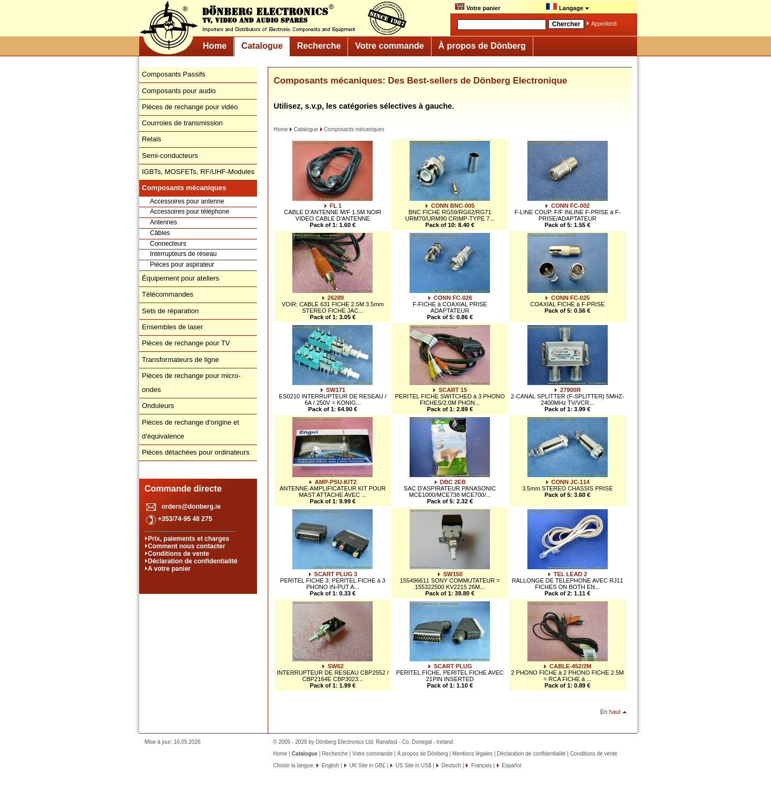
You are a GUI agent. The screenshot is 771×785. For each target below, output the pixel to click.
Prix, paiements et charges (188, 538)
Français (481, 765)
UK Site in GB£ (367, 765)
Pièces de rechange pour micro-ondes (191, 383)
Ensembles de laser (172, 327)
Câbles (160, 233)
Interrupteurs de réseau (183, 254)
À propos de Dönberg (482, 45)
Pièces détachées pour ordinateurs (196, 452)
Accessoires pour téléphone (189, 211)
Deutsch (450, 765)
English (329, 765)
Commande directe (183, 488)
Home (214, 45)
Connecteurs (168, 243)
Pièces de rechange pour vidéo (190, 107)
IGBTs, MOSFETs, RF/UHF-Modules (198, 172)
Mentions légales (472, 754)
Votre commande (389, 45)
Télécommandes (167, 294)
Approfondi (604, 24)
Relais (151, 139)
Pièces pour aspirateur (182, 264)
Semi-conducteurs (170, 156)
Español (511, 765)
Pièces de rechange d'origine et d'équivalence (190, 429)
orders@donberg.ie (191, 506)
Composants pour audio (179, 91)
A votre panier (169, 568)
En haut (610, 711)
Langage (567, 7)
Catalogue (262, 45)
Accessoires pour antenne (187, 201)
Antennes (163, 222)
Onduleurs (158, 406)
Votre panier (477, 7)
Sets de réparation (170, 311)
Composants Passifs (174, 74)
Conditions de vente (178, 553)
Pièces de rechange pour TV (186, 343)
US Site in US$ (413, 765)
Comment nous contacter (186, 546)
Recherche (319, 45)
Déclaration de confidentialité (192, 561)
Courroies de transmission (182, 123)
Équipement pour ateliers (181, 278)
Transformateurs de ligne (180, 360)
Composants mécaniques (352, 129)
